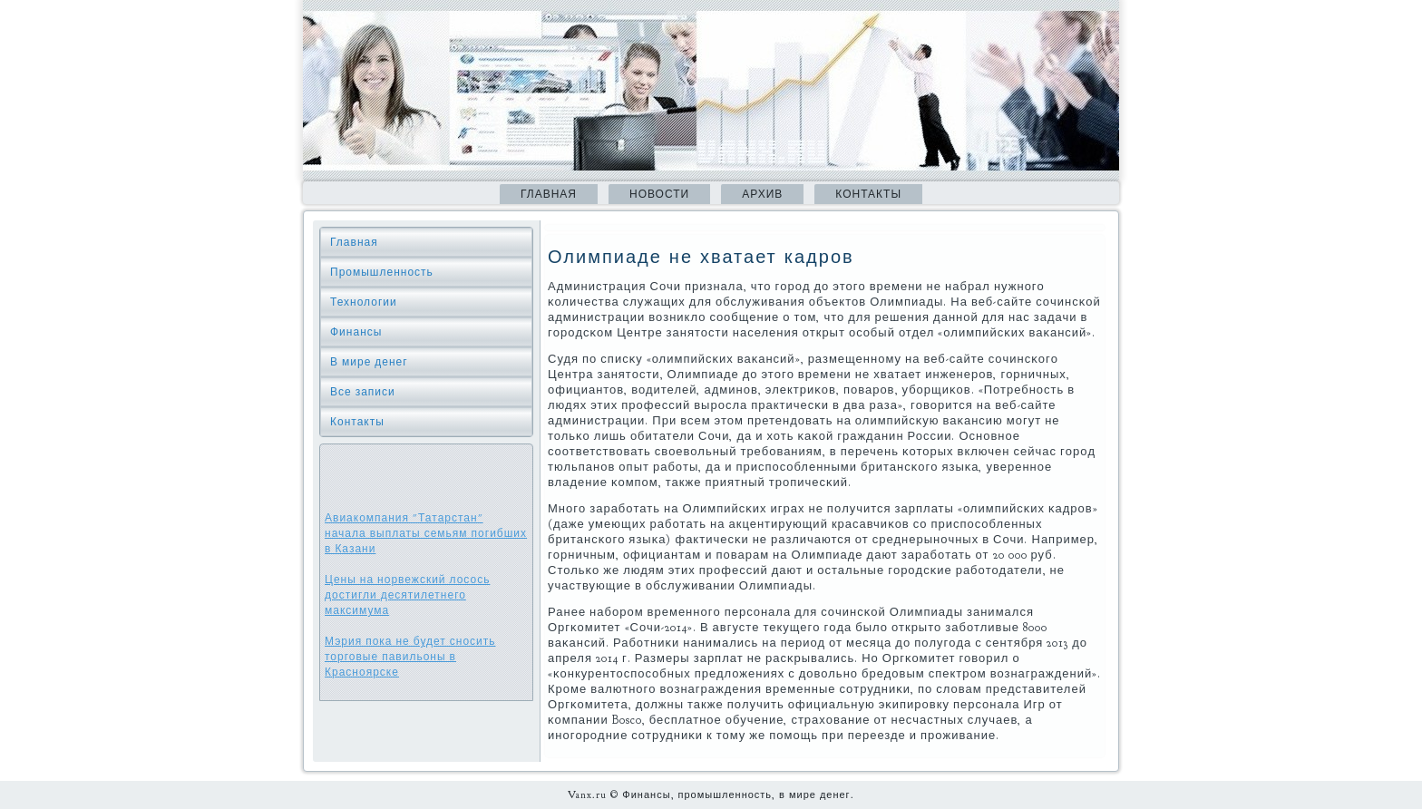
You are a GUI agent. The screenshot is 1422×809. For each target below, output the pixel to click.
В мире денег (369, 362)
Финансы (356, 332)
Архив (762, 194)
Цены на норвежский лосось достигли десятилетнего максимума (407, 595)
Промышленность (381, 272)
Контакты (868, 194)
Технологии (363, 302)
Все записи (362, 392)
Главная (549, 194)
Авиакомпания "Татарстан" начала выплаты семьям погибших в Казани (426, 533)
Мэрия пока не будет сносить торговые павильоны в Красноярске (410, 656)
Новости (659, 194)
